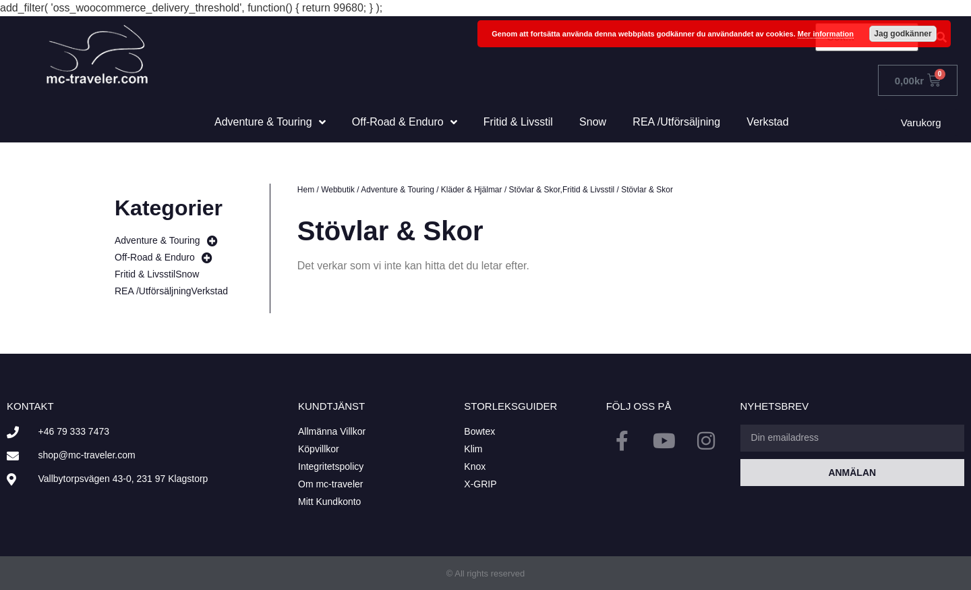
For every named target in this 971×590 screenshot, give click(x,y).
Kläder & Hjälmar (471, 189)
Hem (305, 189)
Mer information (826, 34)
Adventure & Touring (397, 189)
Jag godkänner (902, 33)
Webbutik (338, 189)
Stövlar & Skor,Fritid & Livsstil (562, 189)
